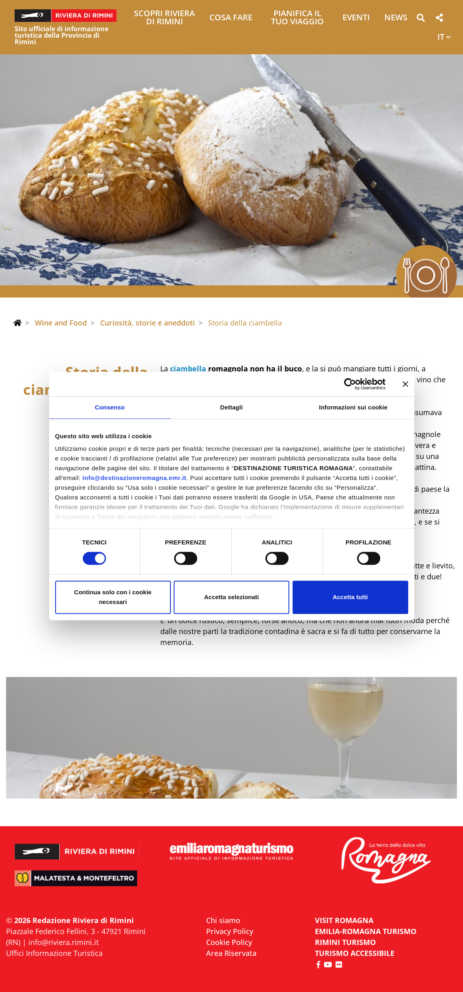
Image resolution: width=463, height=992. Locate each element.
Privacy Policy (229, 931)
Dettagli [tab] (231, 407)
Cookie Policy (229, 942)
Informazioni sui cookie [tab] (353, 407)
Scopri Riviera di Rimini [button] (164, 18)
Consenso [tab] (110, 407)
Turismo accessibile (354, 953)
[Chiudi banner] (405, 384)
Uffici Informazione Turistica (54, 953)
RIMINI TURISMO (345, 942)
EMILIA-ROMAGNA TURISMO (365, 931)
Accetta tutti (350, 596)
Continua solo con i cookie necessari (113, 597)
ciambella (188, 368)
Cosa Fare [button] (230, 18)
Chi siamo (223, 920)
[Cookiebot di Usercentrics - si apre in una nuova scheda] (349, 384)
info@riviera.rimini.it (63, 942)
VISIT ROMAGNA (344, 920)
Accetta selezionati (231, 596)
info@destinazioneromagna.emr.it (134, 477)
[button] (420, 19)
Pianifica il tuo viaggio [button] (297, 18)
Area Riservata (231, 953)
